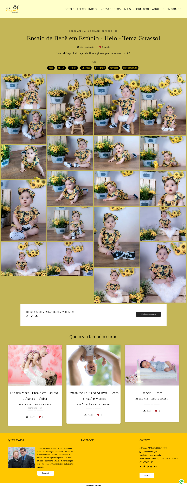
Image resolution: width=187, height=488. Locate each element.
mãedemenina (130, 67)
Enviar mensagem (149, 452)
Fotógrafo (100, 67)
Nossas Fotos (110, 9)
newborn (114, 67)
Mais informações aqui (141, 9)
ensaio (61, 67)
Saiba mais (45, 473)
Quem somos (171, 9)
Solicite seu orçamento (148, 314)
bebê (51, 67)
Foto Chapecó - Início (81, 9)
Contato (146, 475)
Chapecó (86, 67)
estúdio (72, 67)
